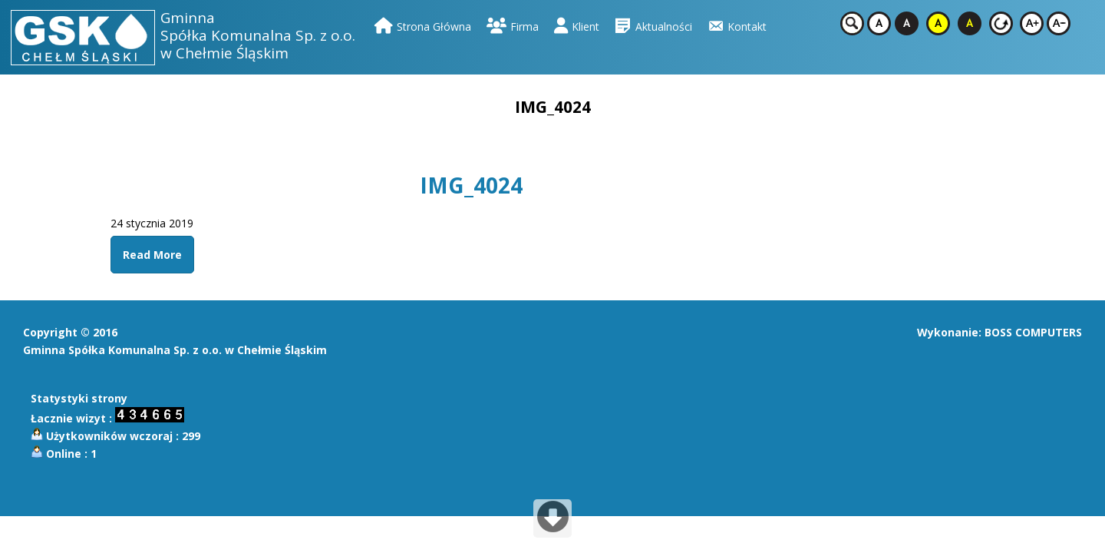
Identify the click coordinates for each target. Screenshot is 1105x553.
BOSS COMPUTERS (1033, 332)
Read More (152, 254)
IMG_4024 (471, 185)
